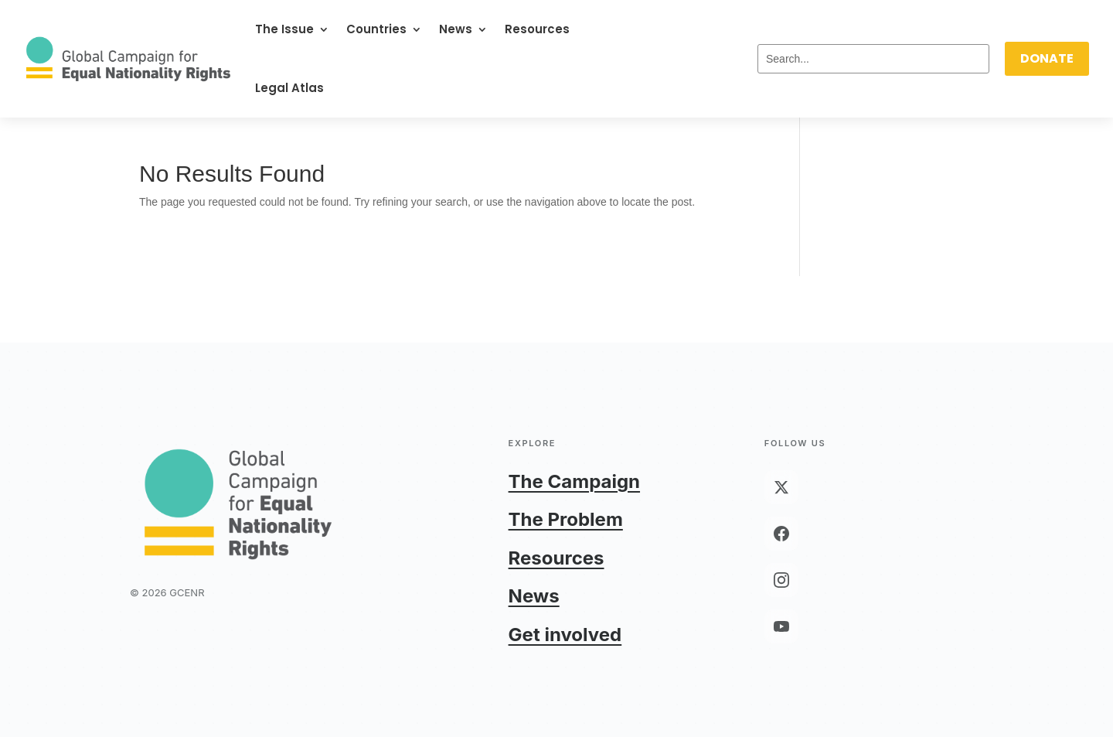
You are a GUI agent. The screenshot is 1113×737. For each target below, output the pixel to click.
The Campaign (574, 481)
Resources (537, 29)
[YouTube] (781, 626)
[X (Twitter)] (781, 487)
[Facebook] (781, 534)
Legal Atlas (289, 88)
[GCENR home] (238, 503)
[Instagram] (781, 580)
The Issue (284, 29)
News (455, 29)
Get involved (565, 634)
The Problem (566, 519)
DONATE (1047, 58)
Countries (376, 29)
